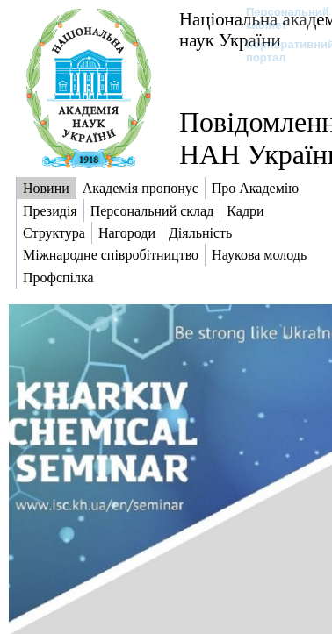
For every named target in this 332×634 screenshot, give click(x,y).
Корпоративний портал (279, 51)
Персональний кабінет (279, 18)
